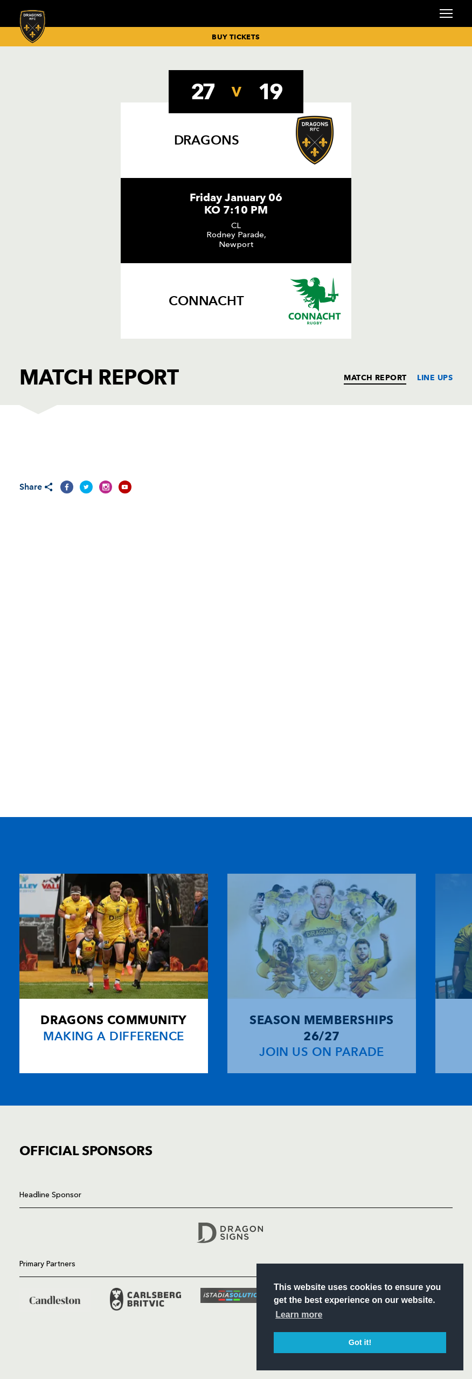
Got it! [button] (360, 1342)
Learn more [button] (298, 1314)
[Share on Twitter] (86, 487)
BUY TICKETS (236, 36)
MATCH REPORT (375, 377)
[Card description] (113, 973)
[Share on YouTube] (125, 487)
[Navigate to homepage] (32, 26)
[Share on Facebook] (66, 487)
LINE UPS (435, 377)
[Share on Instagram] (105, 487)
